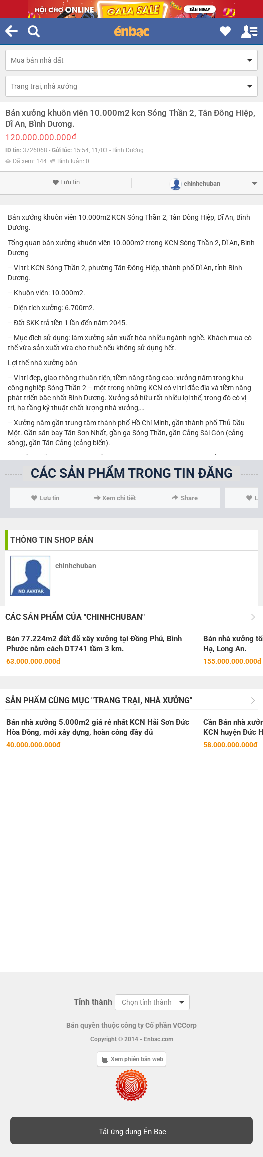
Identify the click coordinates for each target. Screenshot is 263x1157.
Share (185, 498)
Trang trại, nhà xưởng (44, 86)
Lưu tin (66, 182)
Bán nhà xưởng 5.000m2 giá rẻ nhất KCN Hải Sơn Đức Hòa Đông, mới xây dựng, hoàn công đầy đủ (97, 727)
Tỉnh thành (93, 1002)
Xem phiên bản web (132, 1059)
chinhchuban (75, 566)
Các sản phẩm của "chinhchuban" (75, 617)
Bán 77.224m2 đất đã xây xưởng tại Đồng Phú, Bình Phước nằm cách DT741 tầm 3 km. (94, 643)
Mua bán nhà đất (37, 60)
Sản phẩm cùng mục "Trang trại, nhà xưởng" (98, 700)
